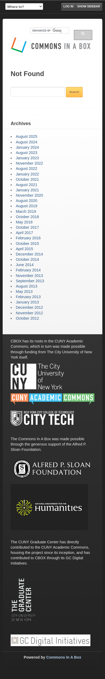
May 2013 (24, 291)
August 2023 (26, 153)
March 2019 (26, 211)
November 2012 (29, 313)
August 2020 (26, 201)
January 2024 (27, 147)
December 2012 (29, 307)
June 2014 (24, 265)
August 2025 (26, 136)
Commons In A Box (63, 657)
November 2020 (29, 195)
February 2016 (28, 238)
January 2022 (27, 174)
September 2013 (30, 281)
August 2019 (26, 206)
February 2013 (28, 297)
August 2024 (26, 142)
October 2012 (27, 318)
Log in (68, 6)
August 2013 (26, 286)
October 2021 (27, 179)
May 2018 (24, 222)
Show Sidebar (88, 6)
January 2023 (27, 158)
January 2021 (27, 190)
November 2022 (29, 163)
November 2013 (29, 276)
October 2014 (27, 259)
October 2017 (27, 227)
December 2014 (29, 254)
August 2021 (26, 185)
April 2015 (24, 249)
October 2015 (27, 243)
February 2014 (28, 270)
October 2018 (27, 217)
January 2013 (27, 302)
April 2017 (24, 233)
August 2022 (26, 168)
